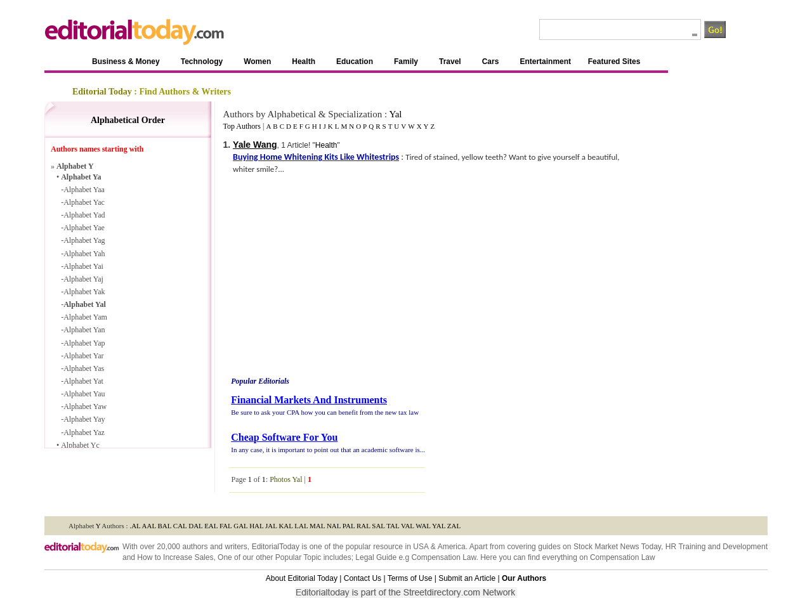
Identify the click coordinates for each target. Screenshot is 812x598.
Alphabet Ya (81, 176)
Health (303, 61)
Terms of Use (410, 578)
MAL (317, 526)
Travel (450, 61)
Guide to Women (301, 504)
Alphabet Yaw (85, 406)
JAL (271, 526)
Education (354, 61)
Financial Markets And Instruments (309, 399)
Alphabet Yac (84, 202)
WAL (423, 526)
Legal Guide (375, 557)
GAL (240, 526)
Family (406, 61)
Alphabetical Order (128, 120)
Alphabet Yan (84, 329)
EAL (211, 526)
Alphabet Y (75, 166)
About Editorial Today (301, 578)
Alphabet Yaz (84, 432)
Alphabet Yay (84, 419)
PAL (349, 526)
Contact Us (362, 578)
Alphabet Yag (84, 240)
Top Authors (242, 126)
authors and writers (214, 546)
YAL (438, 526)
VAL (407, 526)
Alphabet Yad (84, 215)
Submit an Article (466, 578)
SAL (378, 526)
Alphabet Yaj (83, 279)
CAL (180, 526)
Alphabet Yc (80, 445)
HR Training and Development (716, 546)
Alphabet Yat (83, 381)
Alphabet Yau (84, 393)
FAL (225, 526)
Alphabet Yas (83, 368)
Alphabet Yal (84, 304)
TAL (392, 526)
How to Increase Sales (175, 557)
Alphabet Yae (84, 227)
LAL (301, 526)
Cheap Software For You (284, 437)
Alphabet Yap (84, 343)
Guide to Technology (239, 504)
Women (257, 61)
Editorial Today (102, 91)
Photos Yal (286, 479)
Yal (395, 114)
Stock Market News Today (617, 546)
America (452, 546)
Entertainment (545, 61)
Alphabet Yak (84, 291)
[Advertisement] (335, 277)
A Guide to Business (170, 504)
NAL (334, 526)
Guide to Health (357, 504)
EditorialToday (275, 546)
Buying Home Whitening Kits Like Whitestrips (316, 157)
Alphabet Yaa (84, 189)
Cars (490, 61)
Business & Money (126, 61)
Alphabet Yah (84, 253)
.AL (134, 526)
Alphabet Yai (83, 266)
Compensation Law (443, 557)
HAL (256, 526)
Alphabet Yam (85, 317)
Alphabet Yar (83, 355)
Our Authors (524, 578)
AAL (149, 526)
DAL (195, 526)
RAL (363, 526)
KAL (285, 526)
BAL (165, 526)
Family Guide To (497, 504)
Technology (202, 61)
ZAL (454, 526)
